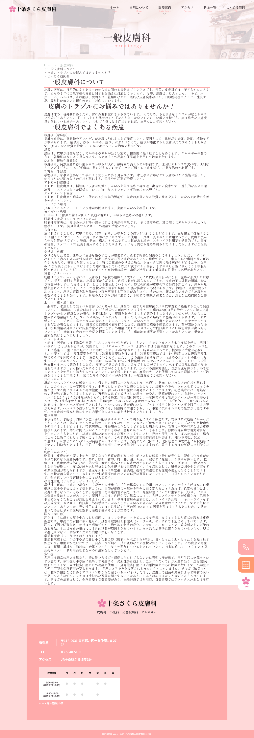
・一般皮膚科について (60, 68)
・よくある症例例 (56, 76)
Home (48, 65)
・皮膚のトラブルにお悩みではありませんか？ (77, 72)
